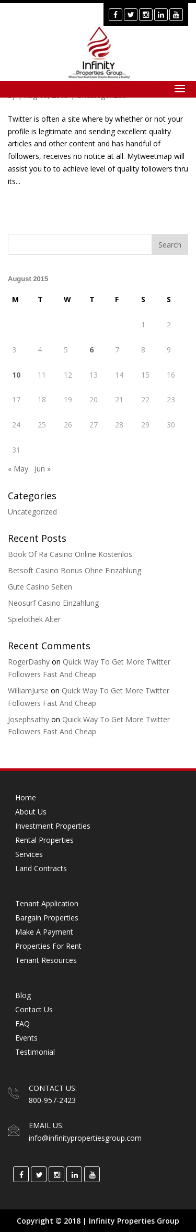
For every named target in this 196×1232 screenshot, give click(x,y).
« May (18, 469)
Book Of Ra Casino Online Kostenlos (70, 554)
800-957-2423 (52, 1100)
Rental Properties (44, 840)
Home (25, 797)
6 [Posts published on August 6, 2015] (91, 350)
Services (29, 854)
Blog (23, 995)
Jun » (42, 469)
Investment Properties (52, 826)
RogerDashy (29, 662)
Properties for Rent (48, 946)
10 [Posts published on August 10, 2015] (16, 375)
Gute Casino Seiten (40, 587)
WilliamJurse (28, 690)
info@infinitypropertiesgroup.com (85, 1138)
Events (26, 1038)
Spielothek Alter (34, 619)
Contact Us (34, 1009)
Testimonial (35, 1052)
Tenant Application (46, 903)
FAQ (22, 1024)
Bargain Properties (46, 918)
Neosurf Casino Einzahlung (53, 603)
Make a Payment (44, 932)
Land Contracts (41, 868)
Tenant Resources (46, 960)
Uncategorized (32, 512)
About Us (31, 812)
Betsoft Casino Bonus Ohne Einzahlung (74, 570)
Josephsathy (28, 719)
